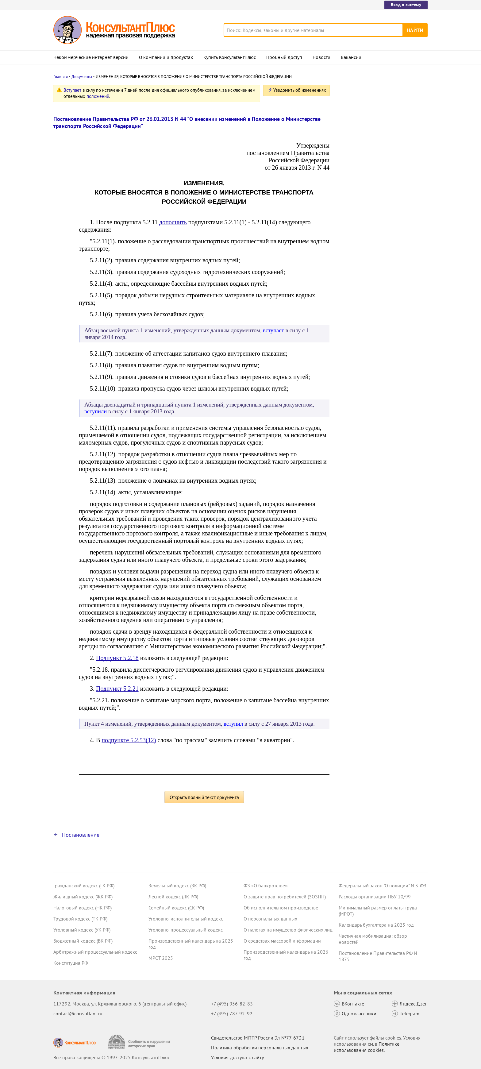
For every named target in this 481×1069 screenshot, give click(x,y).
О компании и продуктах (166, 57)
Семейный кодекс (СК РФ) (176, 908)
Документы (81, 76)
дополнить (173, 222)
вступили (95, 411)
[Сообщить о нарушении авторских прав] (139, 1042)
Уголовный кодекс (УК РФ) (81, 930)
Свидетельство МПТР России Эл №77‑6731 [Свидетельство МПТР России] (258, 1038)
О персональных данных (270, 919)
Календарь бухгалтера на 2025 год (376, 925)
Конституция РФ (70, 963)
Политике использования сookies (366, 1047)
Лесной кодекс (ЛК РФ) (173, 896)
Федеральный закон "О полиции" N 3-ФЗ (382, 885)
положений (98, 96)
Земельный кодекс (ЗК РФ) (177, 885)
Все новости (354, 234)
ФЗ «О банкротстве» (266, 885)
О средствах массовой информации (282, 941)
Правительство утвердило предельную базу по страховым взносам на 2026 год (382, 181)
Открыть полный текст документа (204, 797)
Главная (60, 76)
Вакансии (351, 57)
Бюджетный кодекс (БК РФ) (83, 941)
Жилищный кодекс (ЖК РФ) (83, 896)
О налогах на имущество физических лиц (288, 930)
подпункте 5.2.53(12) (129, 740)
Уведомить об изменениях (299, 90)
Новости (321, 57)
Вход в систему (406, 4)
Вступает (72, 90)
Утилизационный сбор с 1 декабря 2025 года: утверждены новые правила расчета (382, 214)
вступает (273, 330)
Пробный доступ (284, 57)
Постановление (80, 835)
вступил (233, 723)
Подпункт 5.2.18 (117, 657)
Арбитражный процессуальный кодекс (95, 952)
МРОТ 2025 (160, 958)
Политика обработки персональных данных (259, 1047)
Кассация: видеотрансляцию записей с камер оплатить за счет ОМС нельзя (381, 117)
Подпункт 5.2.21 (117, 688)
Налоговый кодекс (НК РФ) (82, 908)
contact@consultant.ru (77, 1013)
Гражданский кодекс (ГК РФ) (83, 885)
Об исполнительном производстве (281, 908)
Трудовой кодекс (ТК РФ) (80, 919)
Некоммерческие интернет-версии (91, 57)
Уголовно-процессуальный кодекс (185, 930)
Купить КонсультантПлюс (229, 57)
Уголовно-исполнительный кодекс (185, 919)
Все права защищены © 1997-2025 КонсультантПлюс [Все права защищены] (111, 1057)
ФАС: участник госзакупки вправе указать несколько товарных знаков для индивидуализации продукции (378, 147)
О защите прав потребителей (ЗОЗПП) (285, 896)
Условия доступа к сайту (237, 1057)
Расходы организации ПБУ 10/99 (375, 896)
